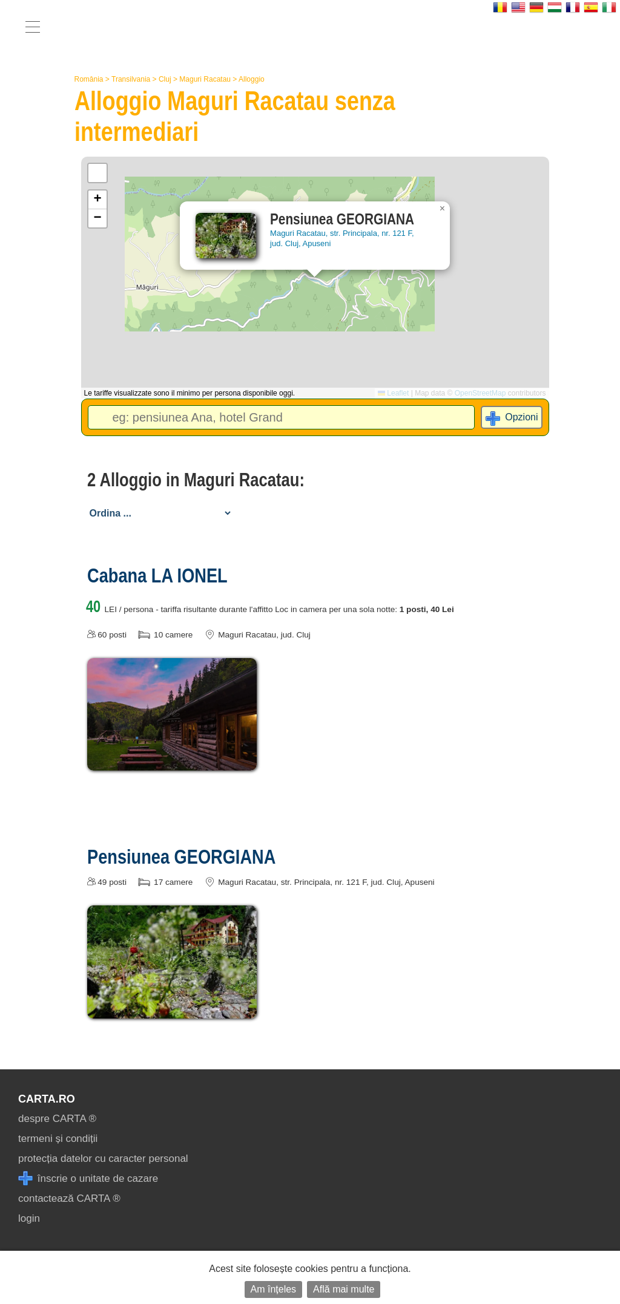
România (89, 79)
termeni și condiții (57, 1138)
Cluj (165, 79)
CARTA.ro (46, 1099)
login (29, 1218)
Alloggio (252, 79)
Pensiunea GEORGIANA (181, 856)
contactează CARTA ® (69, 1198)
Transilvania (130, 79)
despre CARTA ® (57, 1118)
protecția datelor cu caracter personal (103, 1158)
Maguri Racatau (205, 79)
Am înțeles (274, 1289)
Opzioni (521, 417)
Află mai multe (343, 1289)
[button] (442, 208)
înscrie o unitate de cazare (88, 1178)
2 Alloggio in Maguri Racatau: (196, 480)
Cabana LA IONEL (157, 575)
